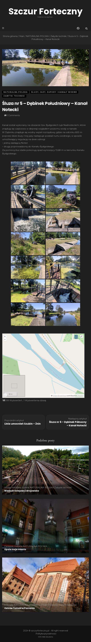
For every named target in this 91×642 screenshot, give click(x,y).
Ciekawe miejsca (13, 546)
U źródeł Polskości (48, 604)
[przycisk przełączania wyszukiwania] (86, 28)
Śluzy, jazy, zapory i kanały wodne (54, 92)
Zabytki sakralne (67, 604)
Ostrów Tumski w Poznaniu (19, 608)
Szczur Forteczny (45, 11)
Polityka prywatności (46, 633)
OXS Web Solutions (45, 637)
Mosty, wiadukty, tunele (16, 487)
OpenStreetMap (59, 396)
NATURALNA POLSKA (15, 92)
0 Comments (13, 115)
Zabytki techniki (14, 96)
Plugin (80, 396)
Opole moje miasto (15, 549)
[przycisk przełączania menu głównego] (3, 28)
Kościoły (8, 604)
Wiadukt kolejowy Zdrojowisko (21, 490)
